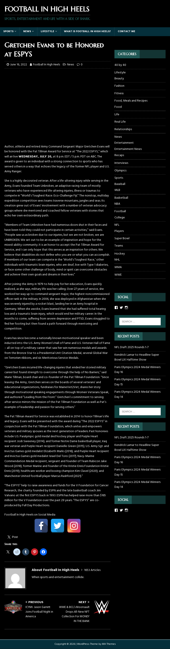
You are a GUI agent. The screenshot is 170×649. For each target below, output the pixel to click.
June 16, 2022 (18, 64)
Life (116, 114)
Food (118, 107)
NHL (117, 259)
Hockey (119, 253)
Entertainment (124, 143)
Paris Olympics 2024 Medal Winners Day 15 (137, 382)
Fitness (119, 93)
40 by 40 (120, 65)
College (119, 217)
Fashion (119, 85)
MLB (117, 190)
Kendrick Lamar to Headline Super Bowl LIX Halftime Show (136, 357)
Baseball (119, 184)
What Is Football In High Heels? (87, 31)
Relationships (123, 129)
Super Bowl (121, 238)
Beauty (119, 78)
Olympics (120, 170)
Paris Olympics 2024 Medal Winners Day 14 (137, 394)
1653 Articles (92, 570)
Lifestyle (47, 31)
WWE (118, 274)
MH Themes (109, 644)
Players (119, 231)
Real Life (120, 121)
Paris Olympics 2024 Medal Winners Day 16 (137, 370)
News (27, 31)
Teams (118, 245)
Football (120, 211)
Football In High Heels (46, 64)
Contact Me (126, 31)
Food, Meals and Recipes (130, 100)
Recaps (119, 155)
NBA (117, 204)
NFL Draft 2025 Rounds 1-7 (131, 347)
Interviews (121, 163)
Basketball (121, 197)
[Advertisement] (57, 113)
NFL (116, 224)
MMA (118, 267)
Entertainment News (128, 149)
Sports (8, 31)
